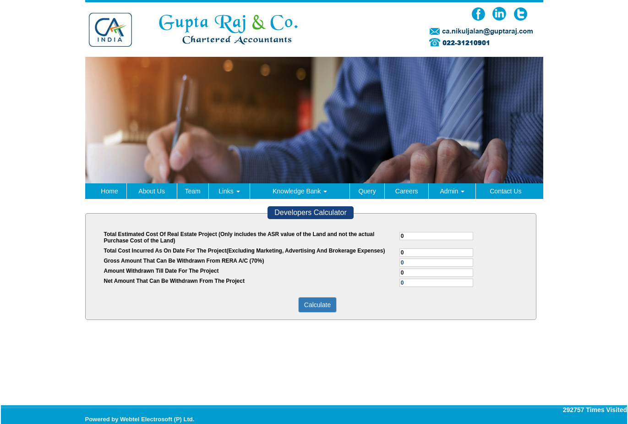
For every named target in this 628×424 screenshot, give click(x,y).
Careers (406, 191)
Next (522, 153)
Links (229, 191)
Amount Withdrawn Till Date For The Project (161, 271)
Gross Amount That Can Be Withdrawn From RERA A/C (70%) (184, 261)
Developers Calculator (310, 212)
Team (192, 191)
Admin (452, 191)
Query (367, 191)
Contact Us (505, 191)
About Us (151, 191)
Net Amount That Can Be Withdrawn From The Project (174, 281)
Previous (106, 153)
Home (109, 191)
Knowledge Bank (300, 191)
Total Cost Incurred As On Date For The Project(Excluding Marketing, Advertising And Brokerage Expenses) (244, 251)
